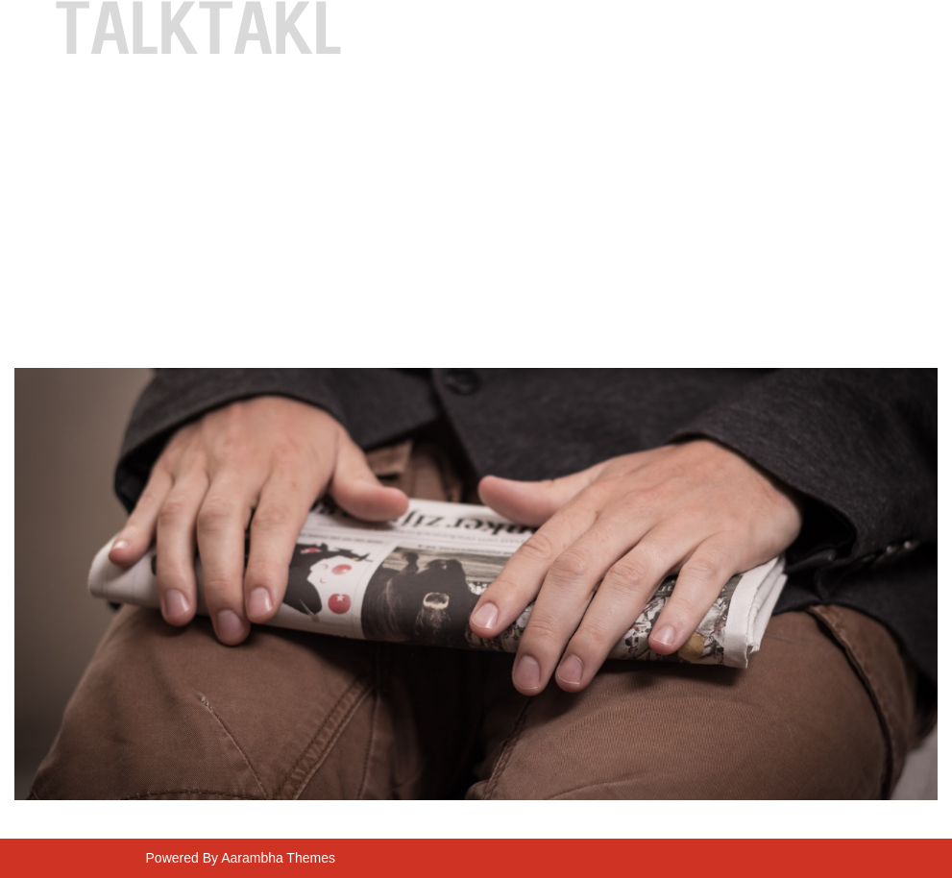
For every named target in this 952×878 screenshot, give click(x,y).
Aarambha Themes (278, 858)
